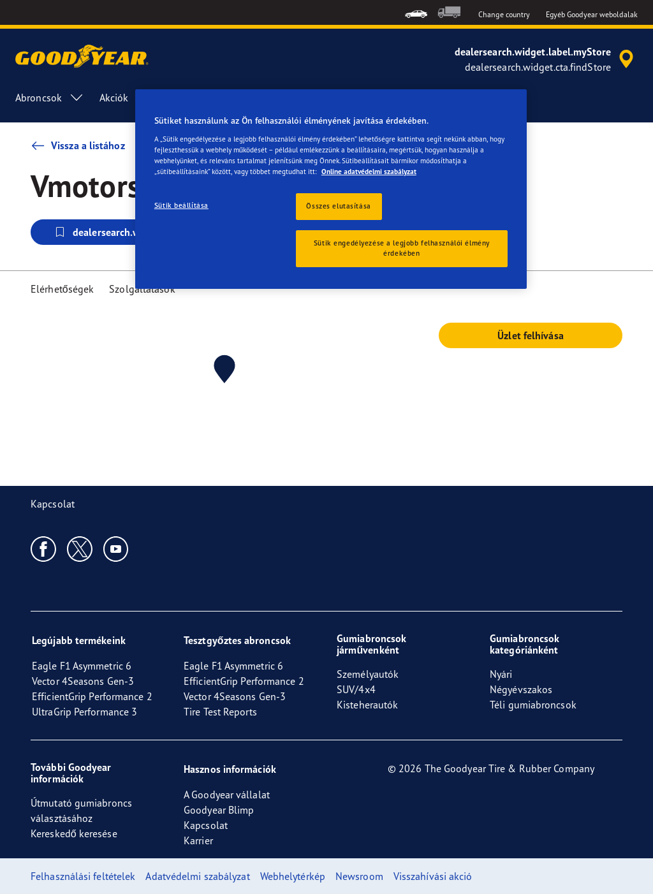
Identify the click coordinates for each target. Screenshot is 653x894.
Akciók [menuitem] (114, 97)
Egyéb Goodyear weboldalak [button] (592, 14)
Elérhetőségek (62, 288)
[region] (331, 189)
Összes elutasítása (338, 206)
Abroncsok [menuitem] (49, 97)
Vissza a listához (78, 145)
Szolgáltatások (142, 288)
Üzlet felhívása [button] (530, 335)
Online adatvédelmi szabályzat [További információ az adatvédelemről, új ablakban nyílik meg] (368, 171)
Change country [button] (504, 14)
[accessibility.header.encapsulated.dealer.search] (546, 59)
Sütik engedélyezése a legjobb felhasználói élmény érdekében (402, 248)
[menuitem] (416, 12)
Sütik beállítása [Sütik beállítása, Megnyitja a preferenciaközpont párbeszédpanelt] (181, 205)
